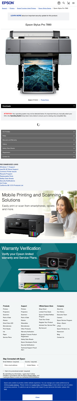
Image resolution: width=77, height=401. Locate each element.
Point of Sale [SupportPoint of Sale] (25, 317)
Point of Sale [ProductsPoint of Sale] (7, 317)
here (5, 389)
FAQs (4, 136)
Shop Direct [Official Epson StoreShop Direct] (42, 309)
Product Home (45, 100)
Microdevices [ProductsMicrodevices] (7, 326)
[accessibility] (59, 3)
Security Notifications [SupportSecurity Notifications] (27, 345)
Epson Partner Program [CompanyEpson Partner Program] (64, 320)
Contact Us (6, 156)
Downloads (7, 106)
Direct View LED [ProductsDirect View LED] (8, 323)
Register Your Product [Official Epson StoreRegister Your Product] (46, 322)
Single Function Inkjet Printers (26, 8)
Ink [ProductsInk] (4, 331)
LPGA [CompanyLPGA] (59, 326)
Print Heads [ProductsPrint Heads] (6, 329)
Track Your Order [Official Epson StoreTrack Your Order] (44, 319)
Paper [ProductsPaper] (5, 334)
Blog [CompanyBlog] (58, 334)
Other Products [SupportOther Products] (26, 329)
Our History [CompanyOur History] (60, 312)
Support (4, 8)
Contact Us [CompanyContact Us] (60, 337)
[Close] (37, 397)
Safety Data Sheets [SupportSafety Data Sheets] (27, 339)
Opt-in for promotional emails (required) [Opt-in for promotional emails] (17, 371)
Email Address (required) (11, 362)
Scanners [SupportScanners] (24, 314)
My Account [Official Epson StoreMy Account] (42, 328)
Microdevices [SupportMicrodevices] (25, 326)
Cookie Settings (14, 385)
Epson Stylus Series (44, 8)
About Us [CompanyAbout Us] (60, 309)
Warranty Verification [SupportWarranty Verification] (27, 331)
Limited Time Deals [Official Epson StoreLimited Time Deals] (45, 312)
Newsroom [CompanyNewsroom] (60, 331)
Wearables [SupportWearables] (24, 323)
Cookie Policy (36, 385)
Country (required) (31, 362)
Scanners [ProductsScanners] (6, 314)
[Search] (63, 3)
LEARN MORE (16, 16)
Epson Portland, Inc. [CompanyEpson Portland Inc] (63, 329)
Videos (5, 144)
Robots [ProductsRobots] (5, 320)
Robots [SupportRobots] (23, 320)
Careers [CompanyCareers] (59, 317)
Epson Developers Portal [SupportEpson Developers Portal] (29, 342)
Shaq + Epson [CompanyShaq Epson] (61, 323)
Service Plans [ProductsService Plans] (7, 337)
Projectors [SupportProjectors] (24, 312)
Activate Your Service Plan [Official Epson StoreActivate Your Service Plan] (47, 325)
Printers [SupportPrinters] (23, 309)
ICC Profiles (6, 131)
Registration (6, 152)
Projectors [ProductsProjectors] (6, 312)
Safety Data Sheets (9, 148)
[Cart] (68, 3)
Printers (12, 8)
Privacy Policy (32, 375)
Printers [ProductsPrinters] (5, 309)
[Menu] (73, 3)
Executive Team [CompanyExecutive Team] (62, 314)
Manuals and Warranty (10, 140)
